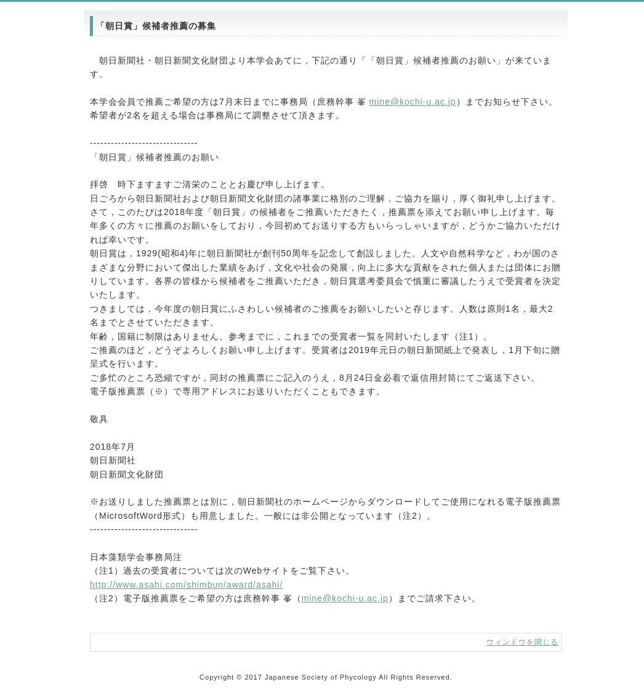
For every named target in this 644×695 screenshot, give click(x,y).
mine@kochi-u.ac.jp (412, 102)
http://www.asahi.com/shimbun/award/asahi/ (186, 585)
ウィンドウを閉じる (522, 642)
